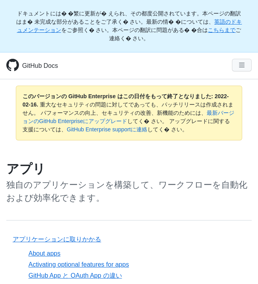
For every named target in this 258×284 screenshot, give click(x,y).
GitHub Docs (40, 65)
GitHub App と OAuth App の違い (75, 275)
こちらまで (221, 30)
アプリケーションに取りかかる (57, 239)
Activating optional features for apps (78, 264)
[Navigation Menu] (242, 65)
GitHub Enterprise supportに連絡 (107, 129)
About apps (44, 253)
